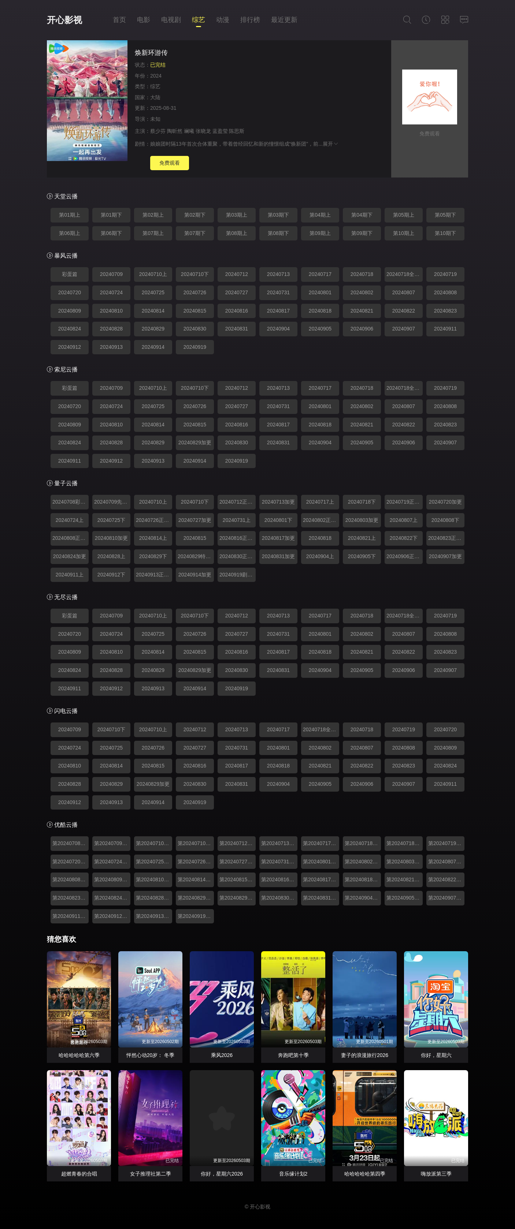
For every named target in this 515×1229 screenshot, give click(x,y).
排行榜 (250, 19)
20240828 (111, 329)
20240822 (403, 311)
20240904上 (320, 556)
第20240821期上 (404, 879)
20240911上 (70, 575)
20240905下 (362, 556)
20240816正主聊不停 (237, 538)
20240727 (236, 292)
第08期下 (278, 233)
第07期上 (153, 233)
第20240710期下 (196, 843)
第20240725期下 (154, 861)
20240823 (445, 311)
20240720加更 (445, 502)
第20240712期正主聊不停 (237, 843)
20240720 (69, 292)
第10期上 (403, 233)
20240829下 (153, 556)
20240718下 (362, 502)
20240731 (278, 292)
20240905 (320, 329)
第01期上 (69, 215)
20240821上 (362, 538)
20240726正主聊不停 (154, 520)
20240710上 (153, 274)
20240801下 (278, 520)
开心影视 (64, 20)
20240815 (195, 311)
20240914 (153, 347)
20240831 (236, 329)
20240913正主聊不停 (154, 575)
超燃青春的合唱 (79, 1174)
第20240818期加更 (363, 879)
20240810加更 (111, 538)
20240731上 (237, 520)
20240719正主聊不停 (404, 502)
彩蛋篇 (69, 274)
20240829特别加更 (196, 556)
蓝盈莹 (220, 131)
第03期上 (236, 215)
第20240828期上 (154, 898)
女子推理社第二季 (150, 1174)
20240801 (320, 292)
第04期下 (362, 215)
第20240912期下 (112, 916)
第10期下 (445, 233)
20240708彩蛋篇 (70, 502)
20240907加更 (445, 556)
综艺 (198, 19)
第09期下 (362, 233)
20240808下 (445, 520)
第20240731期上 (279, 861)
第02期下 (194, 215)
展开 (331, 144)
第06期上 (69, 233)
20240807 (403, 292)
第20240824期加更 (112, 898)
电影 (143, 19)
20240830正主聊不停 (237, 556)
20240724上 (70, 520)
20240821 (362, 311)
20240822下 (404, 538)
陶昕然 (174, 131)
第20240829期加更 (237, 898)
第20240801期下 (321, 861)
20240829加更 (194, 442)
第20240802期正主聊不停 (363, 861)
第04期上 (320, 215)
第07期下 (194, 233)
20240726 (195, 292)
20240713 (278, 274)
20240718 (362, 274)
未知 (155, 119)
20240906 (362, 329)
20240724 (111, 292)
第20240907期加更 (446, 898)
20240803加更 (361, 520)
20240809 (69, 311)
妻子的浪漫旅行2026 (364, 1055)
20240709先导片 (112, 502)
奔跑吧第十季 (293, 1055)
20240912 (69, 347)
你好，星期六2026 (222, 1174)
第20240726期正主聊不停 (196, 861)
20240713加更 (278, 502)
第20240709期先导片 (112, 843)
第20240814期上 (196, 879)
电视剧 (171, 19)
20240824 (69, 329)
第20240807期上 (446, 861)
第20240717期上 (321, 843)
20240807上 (404, 520)
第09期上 (320, 233)
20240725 (153, 292)
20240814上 (153, 538)
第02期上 (153, 215)
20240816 (236, 311)
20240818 (320, 311)
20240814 (153, 311)
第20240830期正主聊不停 (279, 898)
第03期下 (278, 215)
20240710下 (195, 274)
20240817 (278, 311)
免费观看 (169, 163)
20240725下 (111, 520)
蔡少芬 (158, 131)
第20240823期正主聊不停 (70, 898)
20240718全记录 (404, 274)
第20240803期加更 (404, 861)
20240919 (195, 347)
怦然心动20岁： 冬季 (150, 1055)
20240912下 (111, 575)
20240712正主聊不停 (237, 502)
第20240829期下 (196, 898)
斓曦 (189, 131)
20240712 (236, 274)
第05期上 (403, 215)
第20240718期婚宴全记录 (404, 843)
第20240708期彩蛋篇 (70, 843)
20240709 (111, 274)
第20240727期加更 (237, 861)
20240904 (278, 329)
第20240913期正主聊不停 (154, 916)
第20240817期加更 (321, 879)
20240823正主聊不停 (446, 538)
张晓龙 (203, 131)
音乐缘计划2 (293, 1174)
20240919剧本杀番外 (237, 575)
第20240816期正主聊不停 (279, 879)
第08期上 (236, 233)
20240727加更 (194, 520)
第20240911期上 (70, 916)
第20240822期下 (446, 879)
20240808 (445, 292)
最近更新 (284, 19)
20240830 (195, 329)
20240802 (362, 292)
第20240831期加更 (321, 898)
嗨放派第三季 (436, 1174)
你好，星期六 (436, 1055)
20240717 (320, 274)
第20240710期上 (154, 843)
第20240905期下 (404, 898)
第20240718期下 (363, 843)
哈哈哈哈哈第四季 (364, 1174)
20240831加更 (278, 556)
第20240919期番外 (196, 916)
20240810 (111, 311)
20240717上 (320, 502)
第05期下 (445, 215)
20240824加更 (69, 556)
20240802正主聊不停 (321, 520)
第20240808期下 (70, 879)
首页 (119, 19)
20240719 (445, 274)
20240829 (153, 329)
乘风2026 (222, 1055)
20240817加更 (278, 538)
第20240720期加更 (70, 861)
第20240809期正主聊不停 (112, 879)
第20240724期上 (112, 861)
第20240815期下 (237, 879)
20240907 (403, 329)
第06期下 (111, 233)
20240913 (111, 347)
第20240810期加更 (154, 879)
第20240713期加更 (279, 843)
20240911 (445, 329)
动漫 (222, 19)
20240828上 (111, 556)
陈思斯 (236, 131)
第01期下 (111, 215)
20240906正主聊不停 (404, 556)
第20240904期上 (363, 898)
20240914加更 (194, 575)
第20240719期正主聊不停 (446, 843)
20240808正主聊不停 (70, 538)
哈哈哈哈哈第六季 (79, 1055)
